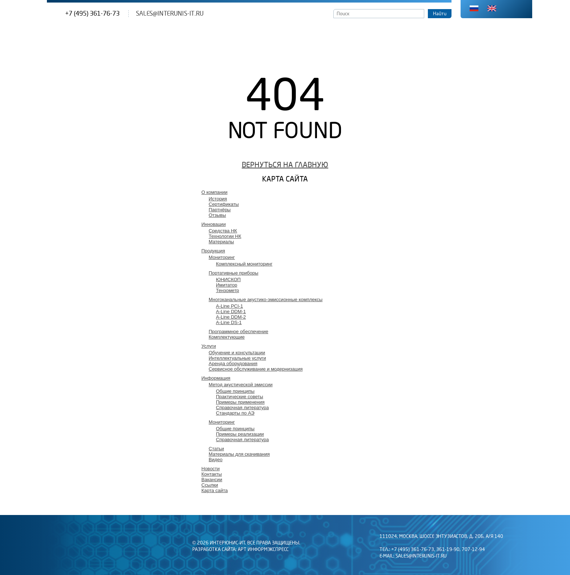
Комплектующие (227, 337)
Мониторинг (222, 257)
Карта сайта (214, 490)
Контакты (211, 474)
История (218, 198)
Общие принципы (235, 391)
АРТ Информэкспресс (263, 549)
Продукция (213, 250)
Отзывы (217, 215)
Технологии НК (225, 236)
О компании (214, 192)
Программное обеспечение (238, 331)
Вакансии (211, 479)
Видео (215, 459)
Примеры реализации (240, 434)
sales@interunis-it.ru (170, 13)
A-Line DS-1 (229, 322)
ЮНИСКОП (228, 279)
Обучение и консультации (237, 352)
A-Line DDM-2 (231, 317)
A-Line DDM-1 (231, 311)
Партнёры (219, 209)
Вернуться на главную (285, 165)
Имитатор (226, 285)
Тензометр (227, 290)
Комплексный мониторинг (244, 264)
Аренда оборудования (233, 363)
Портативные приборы (233, 273)
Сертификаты (224, 204)
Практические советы (239, 396)
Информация (215, 378)
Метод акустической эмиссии (241, 384)
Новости (210, 468)
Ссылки (209, 485)
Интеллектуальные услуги (237, 358)
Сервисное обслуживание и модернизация (255, 369)
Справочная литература (242, 407)
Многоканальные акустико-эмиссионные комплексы (265, 299)
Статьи (216, 448)
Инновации (213, 224)
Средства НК (223, 230)
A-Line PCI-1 (229, 306)
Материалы (221, 241)
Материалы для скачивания (239, 454)
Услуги (208, 346)
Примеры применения (240, 402)
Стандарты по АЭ (235, 413)
